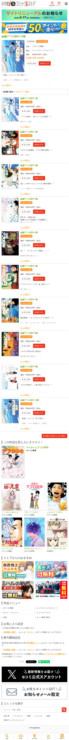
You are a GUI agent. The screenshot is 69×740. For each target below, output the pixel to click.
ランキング (18, 716)
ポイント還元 (43, 41)
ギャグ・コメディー (11, 613)
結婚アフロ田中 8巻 (29, 333)
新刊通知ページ (33, 643)
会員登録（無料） (10, 632)
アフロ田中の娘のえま (10, 512)
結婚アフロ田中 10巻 (29, 400)
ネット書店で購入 (43, 617)
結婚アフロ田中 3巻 (29, 165)
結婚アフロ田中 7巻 (29, 299)
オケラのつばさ (8, 549)
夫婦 (5, 617)
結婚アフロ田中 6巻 (29, 266)
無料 (48, 716)
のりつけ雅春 (39, 46)
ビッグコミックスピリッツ (44, 50)
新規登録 (52, 4)
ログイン (59, 4)
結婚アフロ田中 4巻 (29, 199)
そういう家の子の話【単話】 (57, 549)
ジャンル (38, 716)
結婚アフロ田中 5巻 (29, 232)
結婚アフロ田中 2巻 (29, 132)
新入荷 (6, 716)
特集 (29, 716)
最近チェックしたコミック (14, 720)
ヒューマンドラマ (43, 613)
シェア (21, 662)
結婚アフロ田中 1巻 (29, 98)
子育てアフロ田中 (31, 512)
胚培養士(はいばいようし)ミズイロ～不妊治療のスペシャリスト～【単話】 (34, 549)
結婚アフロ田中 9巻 (29, 366)
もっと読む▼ (7, 85)
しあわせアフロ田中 (54, 512)
